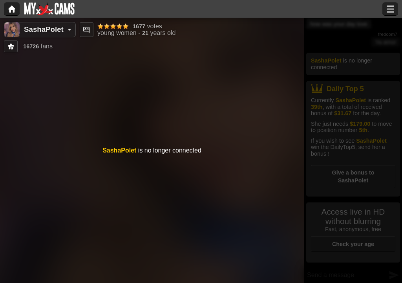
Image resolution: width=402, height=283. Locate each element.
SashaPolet (44, 29)
